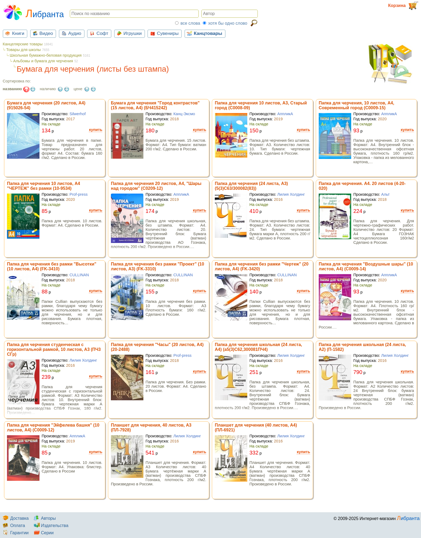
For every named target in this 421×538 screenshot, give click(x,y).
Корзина (403, 5)
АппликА (285, 114)
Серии (42, 532)
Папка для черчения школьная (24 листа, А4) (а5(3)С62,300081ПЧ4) (258, 347)
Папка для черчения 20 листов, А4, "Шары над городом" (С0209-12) (156, 186)
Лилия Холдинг (291, 194)
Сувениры (163, 33)
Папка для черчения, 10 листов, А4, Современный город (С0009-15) (356, 105)
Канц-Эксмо (184, 114)
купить (95, 130)
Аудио (70, 33)
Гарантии (15, 532)
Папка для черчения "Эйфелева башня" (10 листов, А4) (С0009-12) (53, 427)
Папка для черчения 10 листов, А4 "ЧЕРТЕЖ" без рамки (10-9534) (43, 186)
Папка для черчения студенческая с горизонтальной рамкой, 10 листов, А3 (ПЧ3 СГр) (54, 349)
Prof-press (79, 194)
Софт (98, 33)
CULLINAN (79, 275)
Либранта (33, 12)
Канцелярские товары (23, 44)
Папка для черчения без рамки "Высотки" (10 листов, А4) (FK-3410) (51, 266)
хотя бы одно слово (227, 23)
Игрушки (128, 33)
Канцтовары (204, 33)
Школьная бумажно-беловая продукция (46, 55)
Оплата (13, 525)
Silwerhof (78, 114)
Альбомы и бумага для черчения (43, 61)
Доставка (15, 518)
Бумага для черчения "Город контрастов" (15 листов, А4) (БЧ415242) (155, 105)
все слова (190, 23)
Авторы (44, 518)
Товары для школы (23, 50)
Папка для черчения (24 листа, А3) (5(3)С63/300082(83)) (251, 186)
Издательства (50, 525)
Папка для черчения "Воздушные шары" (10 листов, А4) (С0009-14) (366, 266)
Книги (14, 33)
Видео (42, 33)
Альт (385, 194)
